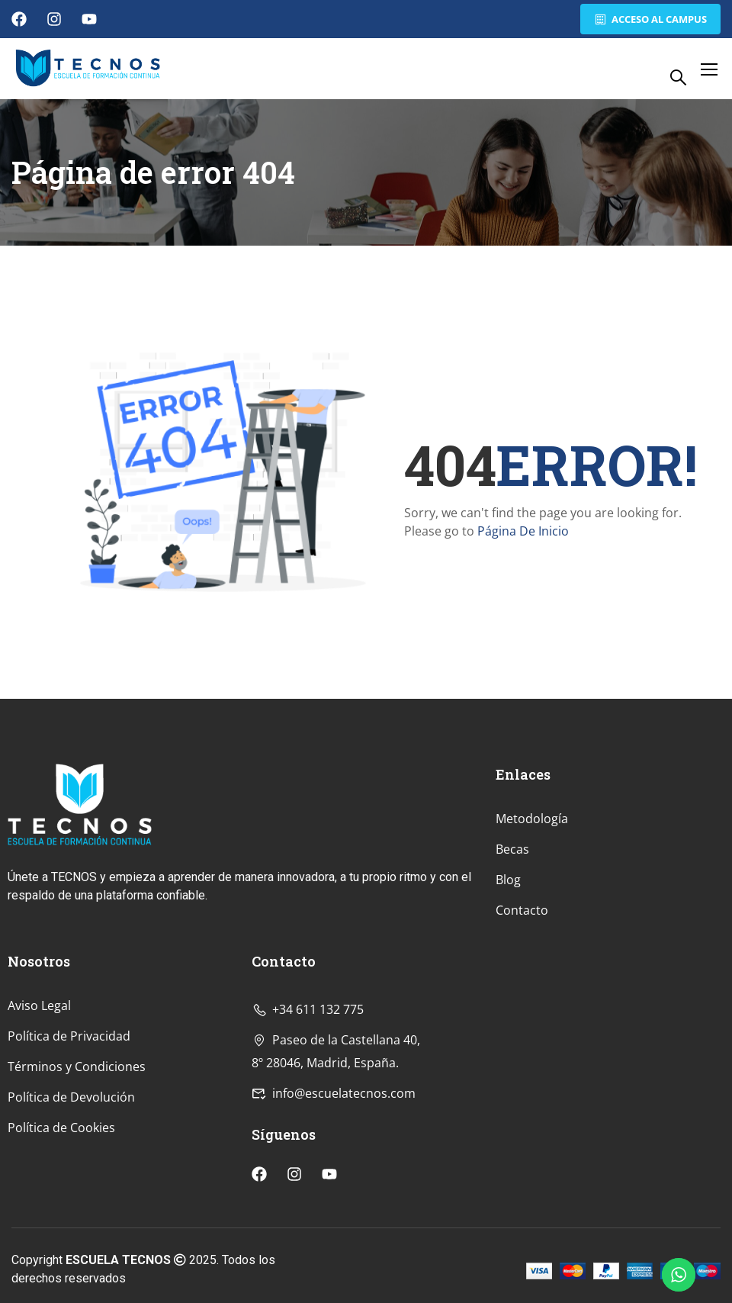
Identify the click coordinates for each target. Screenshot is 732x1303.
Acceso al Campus (648, 19)
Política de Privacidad (69, 1134)
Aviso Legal (39, 1103)
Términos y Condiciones (77, 1165)
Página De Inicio (523, 531)
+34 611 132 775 (308, 1107)
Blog (508, 978)
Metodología (532, 917)
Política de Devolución (71, 1195)
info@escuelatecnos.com (334, 1191)
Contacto (522, 1009)
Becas (512, 948)
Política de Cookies (61, 1226)
